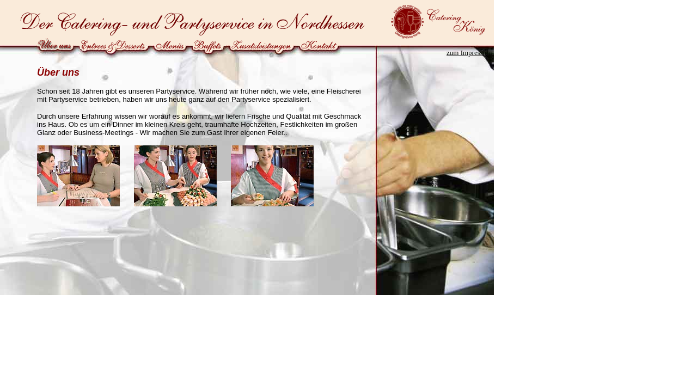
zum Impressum (469, 52)
